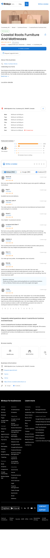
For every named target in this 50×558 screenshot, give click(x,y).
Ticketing (3, 457)
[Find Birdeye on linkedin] (25, 508)
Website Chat (15, 442)
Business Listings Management (16, 453)
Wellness (13, 498)
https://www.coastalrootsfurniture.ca (15, 382)
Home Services (15, 480)
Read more (5, 76)
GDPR (22, 519)
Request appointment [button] (10, 370)
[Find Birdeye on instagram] (28, 508)
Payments (4, 439)
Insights (3, 451)
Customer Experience (14, 457)
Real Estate (14, 493)
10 (29, 308)
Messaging (4, 446)
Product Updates (29, 428)
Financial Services (16, 475)
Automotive (14, 469)
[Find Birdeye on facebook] (18, 508)
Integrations (4, 469)
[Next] (45, 352)
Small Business (15, 409)
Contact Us (28, 445)
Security (18, 519)
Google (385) (25, 172)
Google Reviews (15, 444)
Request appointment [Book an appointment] (10, 53)
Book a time (28, 417)
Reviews (3, 412)
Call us (6, 378)
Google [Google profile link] (8, 385)
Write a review (43, 4)
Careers (27, 431)
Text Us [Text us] (6, 374)
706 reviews (15, 42)
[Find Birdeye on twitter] (21, 508)
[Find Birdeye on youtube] (32, 508)
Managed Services (41, 409)
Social (2, 431)
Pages (3, 417)
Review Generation (16, 427)
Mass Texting (4, 437)
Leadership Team (30, 412)
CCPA (31, 519)
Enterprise (14, 412)
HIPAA (26, 519)
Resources (28, 420)
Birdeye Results (29, 439)
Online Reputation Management (16, 431)
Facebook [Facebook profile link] (16, 385)
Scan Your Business (41, 427)
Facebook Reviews (16, 450)
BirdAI (2, 464)
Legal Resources (29, 442)
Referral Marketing (16, 439)
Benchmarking (5, 454)
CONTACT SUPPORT (42, 508)
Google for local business (15, 419)
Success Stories (29, 434)
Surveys (3, 449)
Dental (13, 472)
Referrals (3, 415)
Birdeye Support (40, 435)
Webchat (3, 428)
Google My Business (16, 447)
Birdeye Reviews (29, 436)
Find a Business (40, 430)
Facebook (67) (40, 172)
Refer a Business (40, 438)
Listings (3, 409)
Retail (13, 27)
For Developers (40, 432)
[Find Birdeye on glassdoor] (34, 508)
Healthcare (14, 478)
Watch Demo (28, 415)
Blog (26, 423)
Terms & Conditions (4, 519)
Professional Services (41, 412)
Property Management (15, 486)
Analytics (3, 466)
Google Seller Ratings (4, 421)
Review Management (15, 424)
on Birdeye (8, 178)
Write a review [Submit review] (23, 49)
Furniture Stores (22, 27)
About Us (27, 409)
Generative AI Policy (37, 519)
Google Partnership (4, 472)
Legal (12, 483)
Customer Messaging (14, 435)
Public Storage (15, 490)
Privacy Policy (12, 519)
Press (26, 426)
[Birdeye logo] (6, 4)
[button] (32, 308)
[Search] (27, 4)
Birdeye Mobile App (5, 477)
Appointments (5, 434)
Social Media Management (15, 462)
